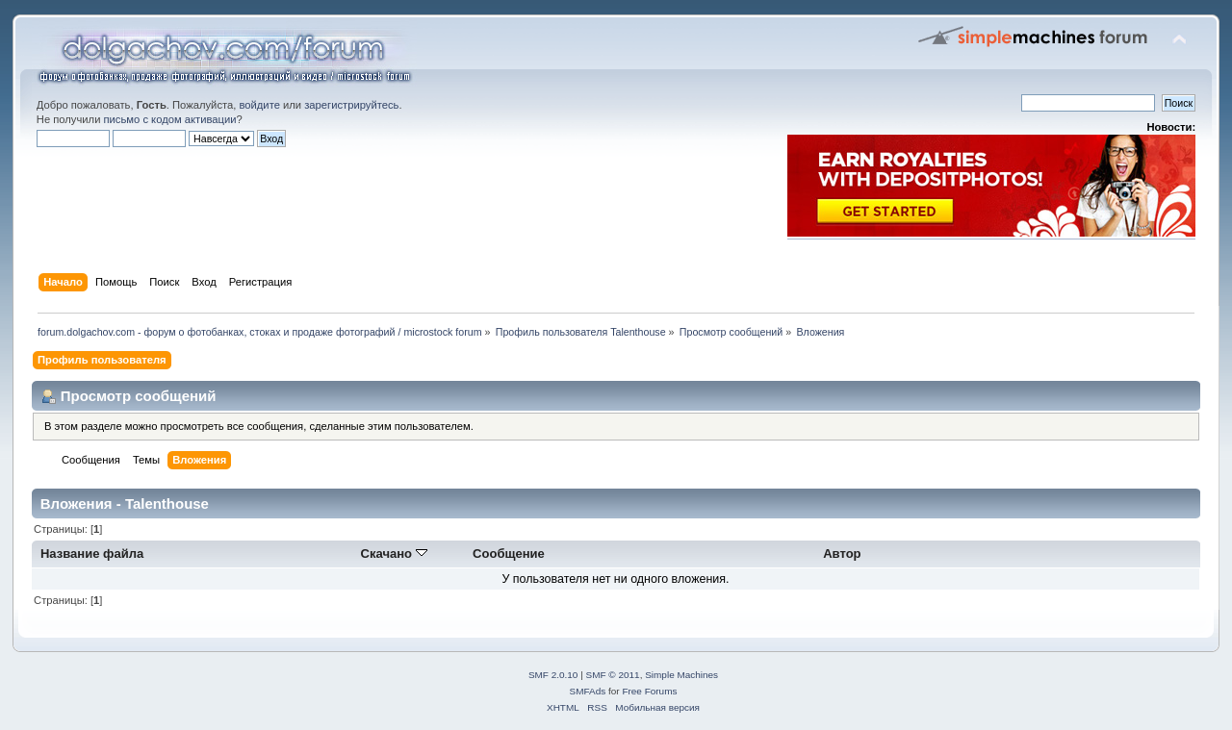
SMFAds (588, 691)
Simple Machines (681, 674)
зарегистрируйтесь (351, 105)
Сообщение (509, 553)
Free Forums (649, 691)
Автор (841, 553)
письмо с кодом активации (170, 119)
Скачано (394, 553)
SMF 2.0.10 (553, 674)
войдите (259, 105)
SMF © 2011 (613, 674)
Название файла (91, 553)
